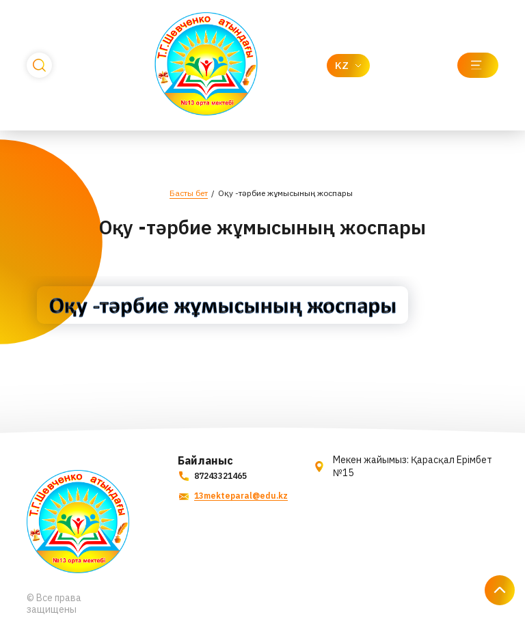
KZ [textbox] (342, 65)
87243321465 (212, 476)
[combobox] (348, 65)
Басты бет (189, 193)
